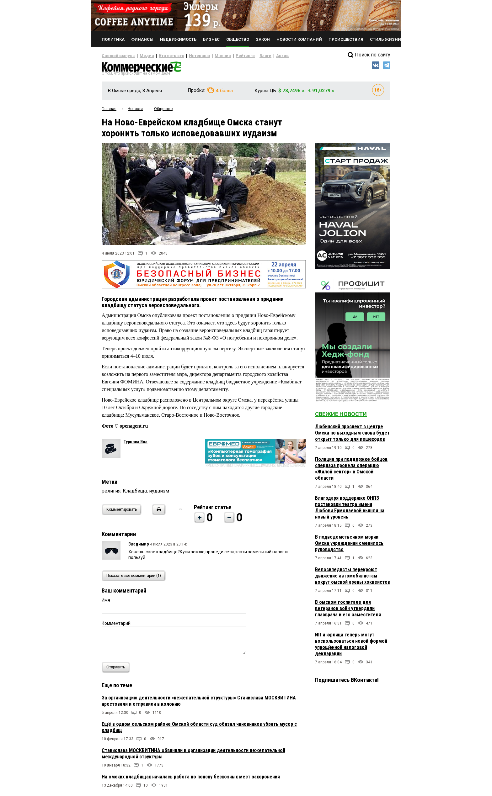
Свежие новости (341, 416)
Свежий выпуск (116, 56)
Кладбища (135, 493)
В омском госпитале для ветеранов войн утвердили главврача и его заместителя (348, 611)
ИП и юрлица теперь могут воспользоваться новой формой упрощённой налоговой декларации (351, 646)
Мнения (207, 56)
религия (111, 493)
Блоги (245, 56)
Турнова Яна (135, 443)
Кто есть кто (162, 56)
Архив (260, 56)
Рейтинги (227, 56)
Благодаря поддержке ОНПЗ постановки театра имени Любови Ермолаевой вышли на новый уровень (349, 510)
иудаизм (159, 493)
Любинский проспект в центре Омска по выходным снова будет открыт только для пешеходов (352, 435)
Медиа (141, 56)
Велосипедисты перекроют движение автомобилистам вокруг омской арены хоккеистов (352, 578)
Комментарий (116, 625)
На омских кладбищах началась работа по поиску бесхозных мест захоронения (191, 779)
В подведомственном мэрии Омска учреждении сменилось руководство (349, 545)
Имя (106, 602)
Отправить (117, 669)
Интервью (186, 56)
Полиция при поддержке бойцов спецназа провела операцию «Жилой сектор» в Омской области (351, 471)
